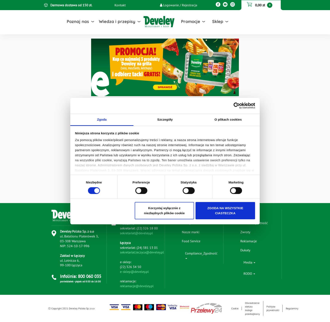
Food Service (191, 241)
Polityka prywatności (272, 308)
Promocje (190, 21)
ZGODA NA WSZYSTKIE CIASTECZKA (225, 210)
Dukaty (245, 250)
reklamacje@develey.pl (137, 286)
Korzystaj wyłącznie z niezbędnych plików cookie (164, 210)
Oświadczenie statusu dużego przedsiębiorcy (252, 308)
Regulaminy (292, 308)
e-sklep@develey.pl (134, 271)
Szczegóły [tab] (165, 119)
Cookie (234, 308)
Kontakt (120, 5)
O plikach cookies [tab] (228, 119)
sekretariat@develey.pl (136, 233)
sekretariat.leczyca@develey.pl (142, 252)
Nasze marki (190, 232)
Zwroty (245, 232)
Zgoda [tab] (102, 119)
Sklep (217, 21)
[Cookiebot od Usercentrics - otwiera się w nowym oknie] (236, 105)
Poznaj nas (78, 21)
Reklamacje (248, 241)
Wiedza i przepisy (117, 21)
